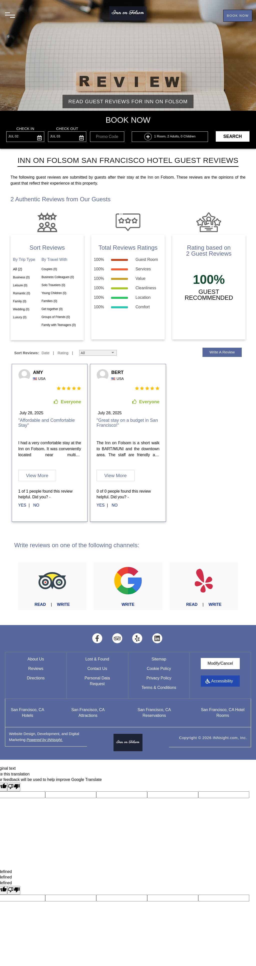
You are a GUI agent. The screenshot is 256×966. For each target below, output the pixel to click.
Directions (35, 678)
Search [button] (233, 136)
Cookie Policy (159, 668)
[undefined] (13, 890)
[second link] (36, 505)
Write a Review (222, 352)
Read (40, 604)
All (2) (17, 269)
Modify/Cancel (220, 663)
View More (37, 475)
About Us (36, 659)
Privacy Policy (159, 678)
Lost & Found (97, 659)
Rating (63, 352)
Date (46, 352)
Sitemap (159, 659)
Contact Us (97, 668)
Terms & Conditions (159, 687)
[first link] (23, 505)
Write (63, 604)
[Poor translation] (13, 786)
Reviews (35, 668)
